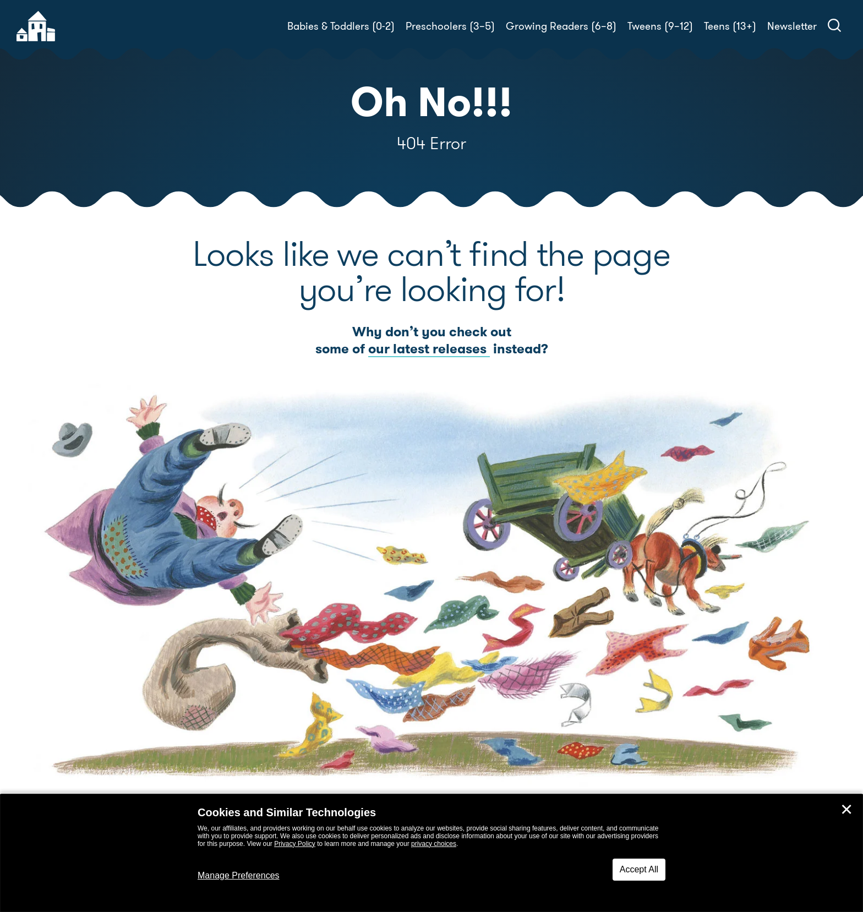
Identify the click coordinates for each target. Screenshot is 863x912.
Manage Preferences (239, 875)
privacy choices (433, 844)
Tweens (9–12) (660, 26)
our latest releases (429, 349)
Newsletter (792, 26)
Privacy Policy (294, 844)
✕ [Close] (846, 809)
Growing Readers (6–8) (561, 26)
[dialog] (431, 853)
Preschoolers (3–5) (450, 26)
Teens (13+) (730, 26)
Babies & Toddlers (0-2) (341, 26)
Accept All (639, 869)
